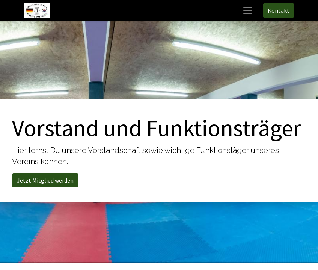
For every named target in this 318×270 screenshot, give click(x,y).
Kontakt (278, 10)
